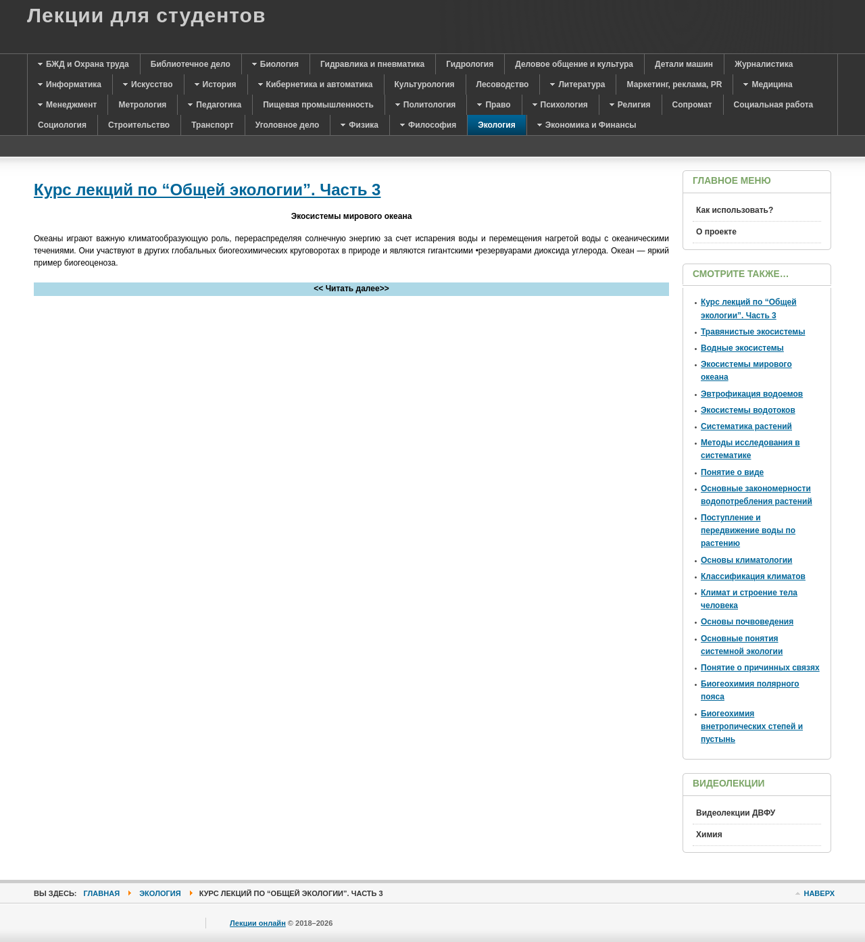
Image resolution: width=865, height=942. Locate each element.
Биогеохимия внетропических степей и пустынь (752, 726)
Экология (159, 893)
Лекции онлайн (258, 923)
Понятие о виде (732, 472)
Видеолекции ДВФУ (735, 813)
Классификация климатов (753, 576)
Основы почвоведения (747, 621)
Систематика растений (746, 426)
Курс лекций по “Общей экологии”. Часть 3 (207, 189)
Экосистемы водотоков (748, 410)
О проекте (716, 232)
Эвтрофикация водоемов (752, 394)
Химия (709, 834)
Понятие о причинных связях (760, 667)
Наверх (819, 893)
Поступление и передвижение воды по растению (748, 530)
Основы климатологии (746, 560)
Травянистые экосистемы (753, 332)
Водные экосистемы (742, 348)
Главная (102, 893)
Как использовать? (734, 210)
